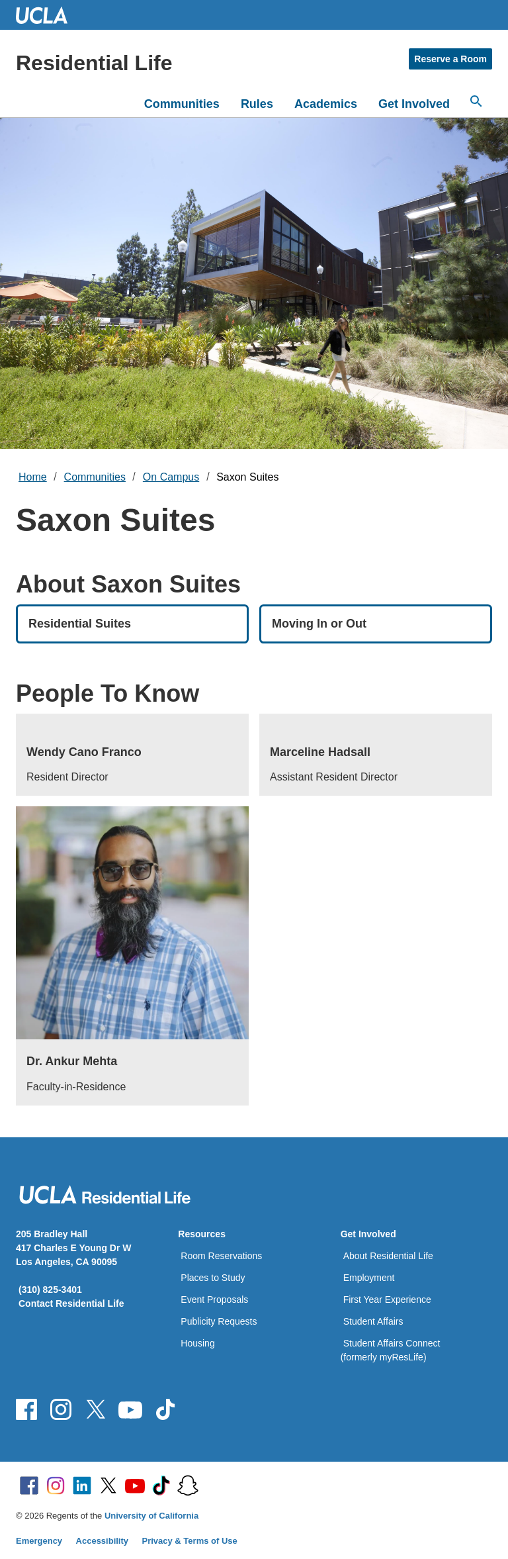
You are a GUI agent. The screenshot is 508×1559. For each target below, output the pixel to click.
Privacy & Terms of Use (189, 1541)
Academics (325, 104)
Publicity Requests (219, 1321)
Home (33, 477)
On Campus (171, 477)
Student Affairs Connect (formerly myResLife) (391, 1350)
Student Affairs (373, 1321)
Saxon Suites (247, 477)
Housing (197, 1343)
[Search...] (476, 101)
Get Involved (414, 104)
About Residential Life (388, 1256)
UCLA (47, 15)
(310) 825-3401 (50, 1289)
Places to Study (213, 1277)
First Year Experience (387, 1299)
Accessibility (102, 1541)
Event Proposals (214, 1299)
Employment (369, 1277)
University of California (151, 1516)
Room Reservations (221, 1256)
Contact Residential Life (71, 1303)
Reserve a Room (450, 59)
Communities (182, 104)
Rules (257, 104)
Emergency (39, 1541)
